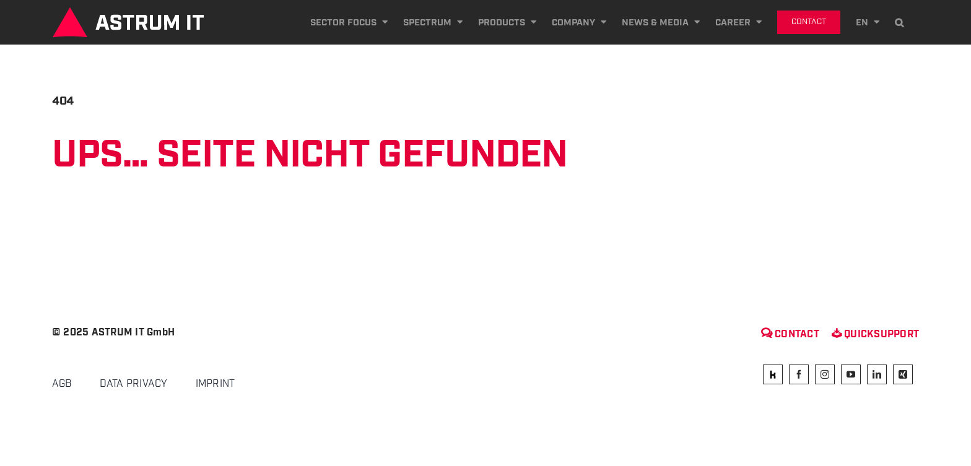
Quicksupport (875, 334)
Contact (790, 334)
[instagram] (825, 374)
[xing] (903, 374)
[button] (899, 22)
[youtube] (851, 374)
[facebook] (799, 374)
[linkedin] (877, 374)
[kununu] (773, 374)
